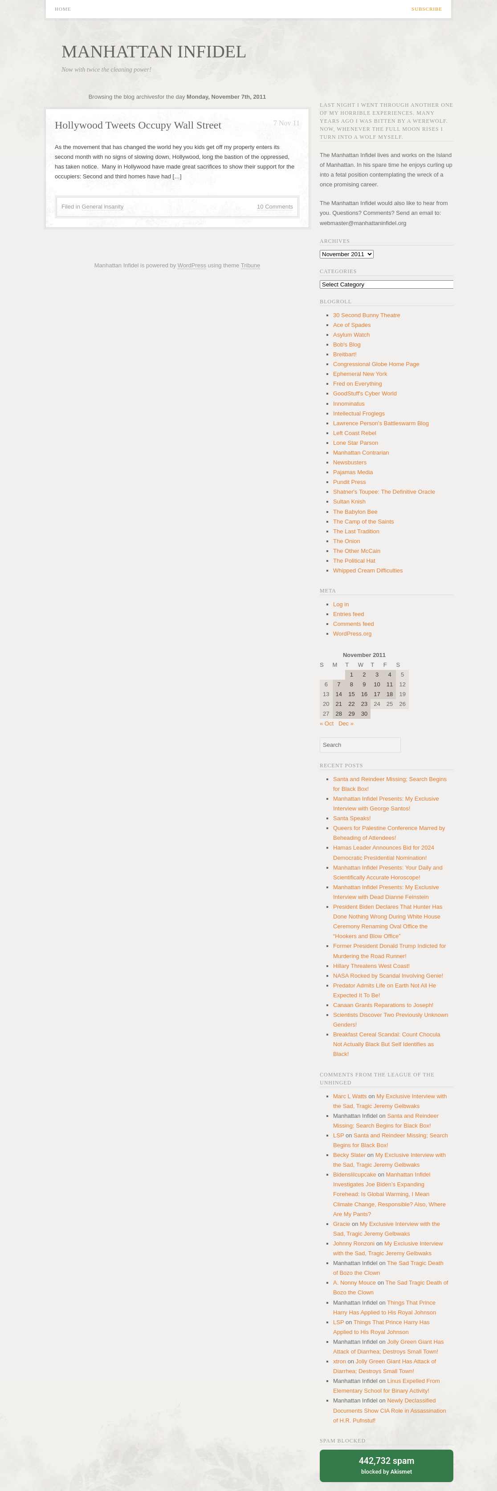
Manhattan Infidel (154, 51)
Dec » (346, 723)
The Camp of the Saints (363, 521)
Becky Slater (349, 1155)
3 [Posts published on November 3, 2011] (377, 674)
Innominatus (349, 403)
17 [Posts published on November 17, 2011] (377, 694)
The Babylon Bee (355, 511)
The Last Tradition (356, 531)
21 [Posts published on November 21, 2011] (339, 704)
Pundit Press (349, 482)
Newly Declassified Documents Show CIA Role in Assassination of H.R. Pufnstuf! (389, 1410)
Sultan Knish (349, 501)
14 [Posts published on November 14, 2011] (339, 694)
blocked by (386, 1465)
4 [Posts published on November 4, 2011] (389, 674)
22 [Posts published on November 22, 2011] (351, 704)
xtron (339, 1361)
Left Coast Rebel (354, 433)
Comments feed (353, 624)
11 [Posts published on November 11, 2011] (390, 684)
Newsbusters (350, 462)
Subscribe (426, 9)
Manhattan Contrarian (361, 452)
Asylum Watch (351, 334)
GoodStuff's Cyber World (365, 393)
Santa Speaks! (352, 818)
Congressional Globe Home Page (376, 364)
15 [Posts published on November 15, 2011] (351, 694)
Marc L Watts (350, 1096)
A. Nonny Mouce (354, 1282)
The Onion (346, 541)
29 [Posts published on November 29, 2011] (351, 713)
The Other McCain (356, 551)
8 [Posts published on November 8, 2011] (351, 684)
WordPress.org (352, 633)
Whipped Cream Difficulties (368, 570)
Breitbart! (345, 354)
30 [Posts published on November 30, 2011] (364, 713)
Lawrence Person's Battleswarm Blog (381, 423)
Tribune (251, 265)
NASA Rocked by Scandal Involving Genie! (388, 975)
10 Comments (275, 206)
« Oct (327, 723)
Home (63, 9)
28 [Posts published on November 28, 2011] (339, 713)
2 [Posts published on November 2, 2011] (364, 674)
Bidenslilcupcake (354, 1174)
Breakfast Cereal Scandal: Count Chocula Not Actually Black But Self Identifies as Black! (386, 1044)
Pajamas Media (353, 472)
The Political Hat (354, 560)
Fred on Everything (357, 383)
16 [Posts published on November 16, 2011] (364, 694)
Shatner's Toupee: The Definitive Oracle (384, 491)
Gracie (341, 1224)
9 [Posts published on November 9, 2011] (364, 684)
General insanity (103, 206)
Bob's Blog (347, 344)
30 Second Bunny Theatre (366, 315)
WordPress (192, 265)
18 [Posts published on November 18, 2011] (390, 694)
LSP (338, 1135)
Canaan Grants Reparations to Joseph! (383, 1005)
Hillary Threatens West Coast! (371, 966)
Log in (341, 604)
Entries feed (348, 614)
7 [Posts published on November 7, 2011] (338, 684)
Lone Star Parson (355, 442)
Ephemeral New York (360, 374)
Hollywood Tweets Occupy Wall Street (138, 125)
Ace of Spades (352, 325)
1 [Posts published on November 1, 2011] (351, 674)
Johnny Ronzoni (354, 1243)
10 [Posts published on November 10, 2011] (377, 684)
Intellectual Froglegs (359, 413)
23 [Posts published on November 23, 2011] (364, 704)
